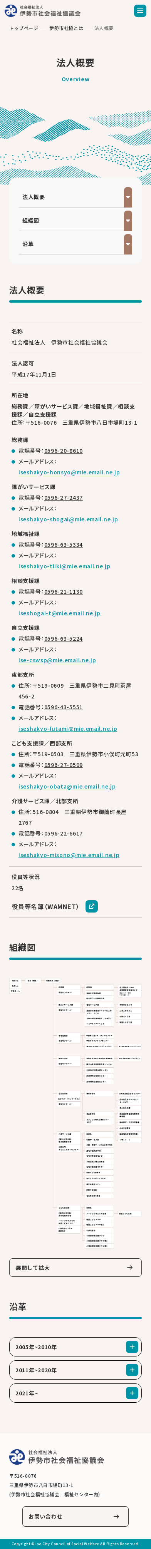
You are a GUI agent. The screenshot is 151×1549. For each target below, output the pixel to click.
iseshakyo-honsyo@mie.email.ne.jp (69, 472)
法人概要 (33, 197)
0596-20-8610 (63, 450)
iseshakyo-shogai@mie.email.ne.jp (68, 519)
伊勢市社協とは (66, 28)
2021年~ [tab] (26, 1393)
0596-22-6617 (63, 833)
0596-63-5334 (63, 544)
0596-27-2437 (63, 497)
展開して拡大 (33, 1267)
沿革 (28, 244)
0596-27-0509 (63, 765)
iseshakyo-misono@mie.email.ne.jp (68, 855)
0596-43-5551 (63, 707)
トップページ (24, 28)
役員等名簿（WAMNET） (45, 906)
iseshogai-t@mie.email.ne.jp (59, 613)
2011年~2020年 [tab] (36, 1370)
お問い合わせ (45, 1516)
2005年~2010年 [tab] (36, 1347)
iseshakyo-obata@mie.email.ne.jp (67, 786)
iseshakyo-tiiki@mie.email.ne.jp (64, 566)
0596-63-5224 (63, 638)
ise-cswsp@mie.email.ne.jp (57, 660)
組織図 (30, 220)
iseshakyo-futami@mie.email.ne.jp (67, 728)
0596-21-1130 (63, 591)
